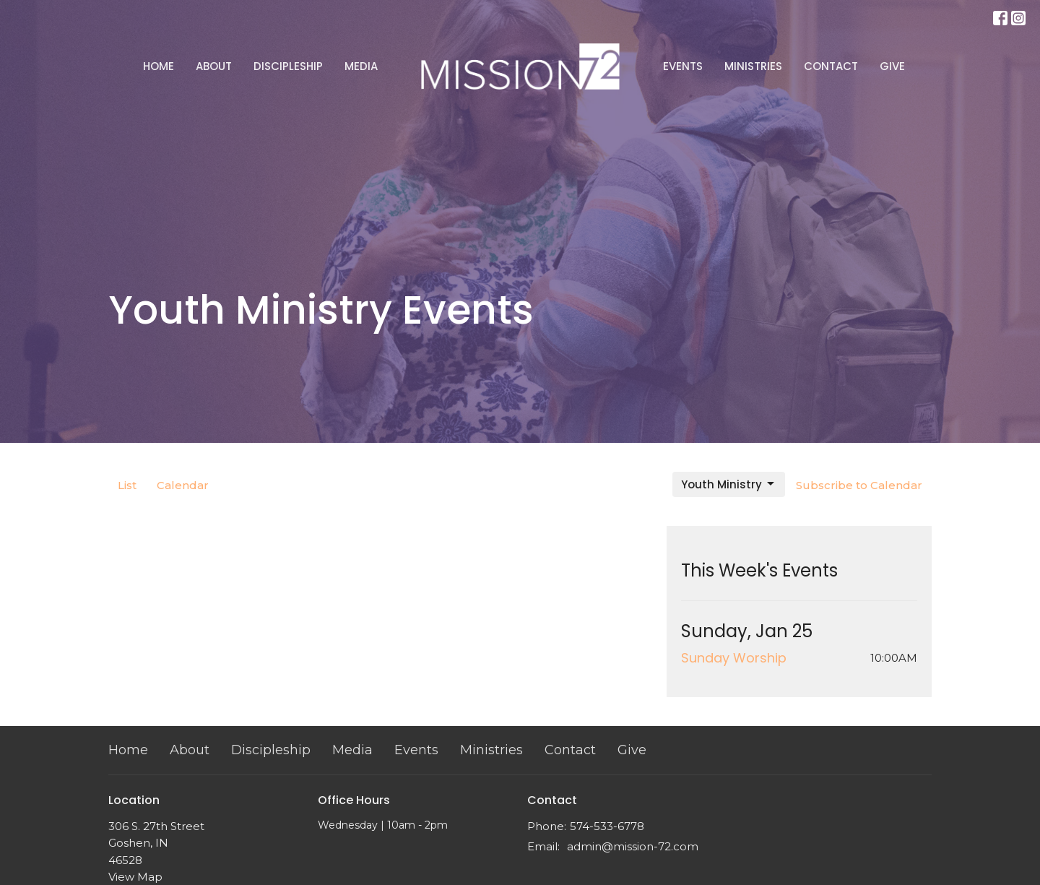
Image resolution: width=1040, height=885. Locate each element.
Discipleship (288, 66)
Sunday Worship (733, 658)
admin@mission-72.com (632, 846)
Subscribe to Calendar (859, 485)
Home (158, 66)
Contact (831, 66)
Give (892, 66)
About (214, 66)
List (127, 485)
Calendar (183, 485)
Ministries (753, 66)
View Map (135, 877)
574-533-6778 (607, 826)
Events (683, 66)
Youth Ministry (728, 484)
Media (361, 66)
